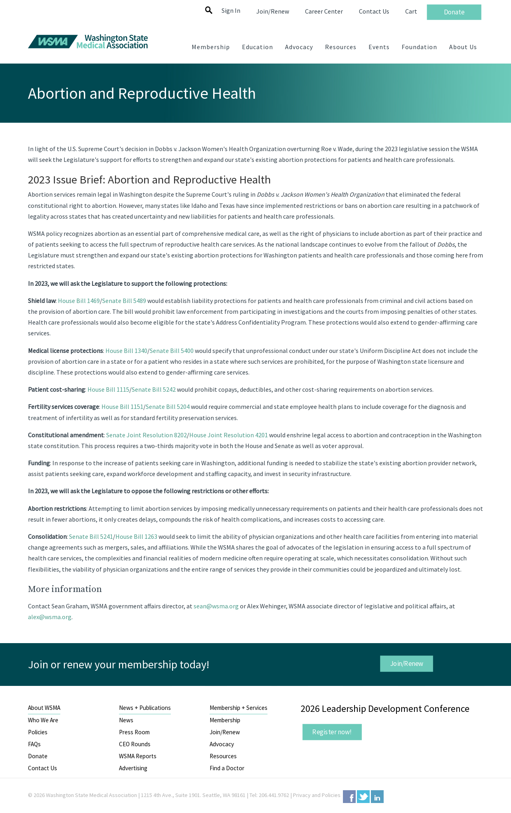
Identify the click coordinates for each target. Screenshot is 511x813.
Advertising (133, 768)
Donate (38, 756)
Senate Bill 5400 (172, 351)
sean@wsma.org (216, 606)
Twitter (363, 796)
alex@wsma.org (49, 617)
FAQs (34, 744)
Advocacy (222, 744)
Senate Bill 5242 (154, 389)
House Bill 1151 (122, 406)
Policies (38, 732)
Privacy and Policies (317, 795)
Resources (223, 756)
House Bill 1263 (136, 536)
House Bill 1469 (79, 301)
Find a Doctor (227, 768)
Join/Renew (406, 663)
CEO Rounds (135, 744)
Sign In (231, 10)
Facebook (349, 796)
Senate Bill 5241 (91, 536)
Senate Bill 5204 (168, 406)
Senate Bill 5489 (124, 301)
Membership (225, 720)
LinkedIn (377, 796)
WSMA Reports (137, 756)
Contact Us (42, 768)
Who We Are (43, 720)
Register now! (332, 731)
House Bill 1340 (126, 351)
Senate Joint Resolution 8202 (146, 435)
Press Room (134, 732)
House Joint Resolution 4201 (228, 435)
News (126, 720)
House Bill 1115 (108, 389)
